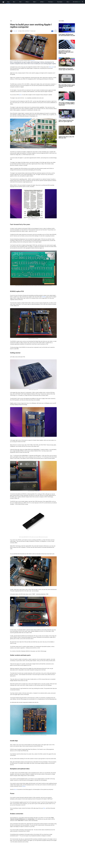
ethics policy (33, 60)
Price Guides (60, 1)
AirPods (42, 1)
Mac (14, 1)
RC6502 (44, 296)
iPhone (28, 1)
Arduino (24, 786)
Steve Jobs (51, 66)
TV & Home (51, 1)
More (68, 1)
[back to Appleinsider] (3, 2)
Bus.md (15, 789)
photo (20, 94)
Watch (35, 1)
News (8, 1)
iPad (20, 1)
